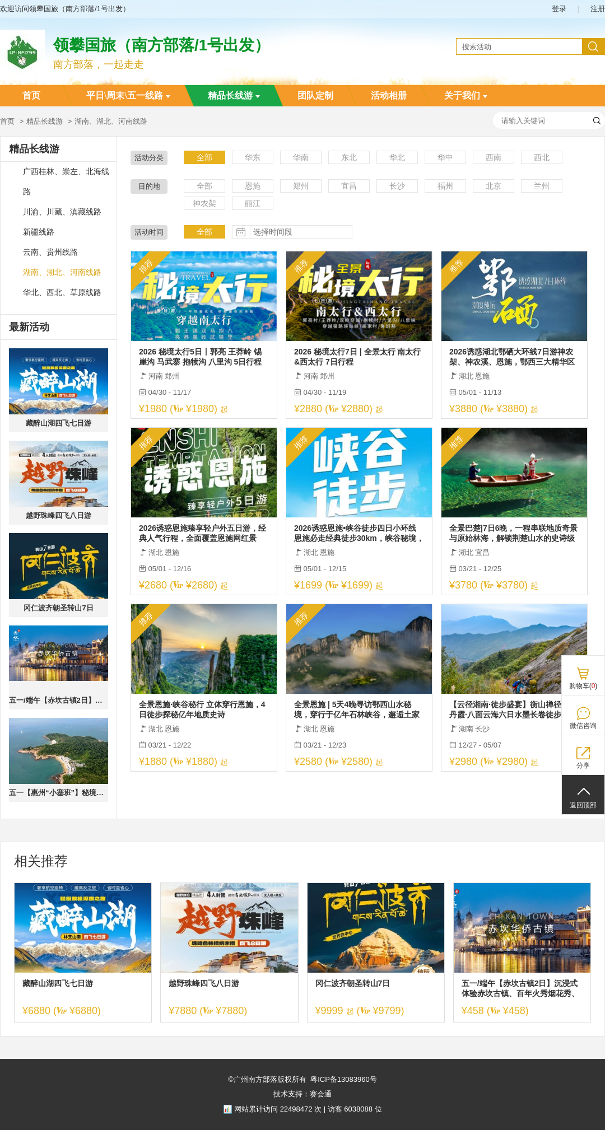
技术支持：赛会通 (302, 1094)
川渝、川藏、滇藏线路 (62, 212)
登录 (559, 8)
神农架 (204, 203)
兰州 (542, 185)
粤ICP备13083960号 (343, 1079)
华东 (252, 157)
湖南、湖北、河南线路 (62, 272)
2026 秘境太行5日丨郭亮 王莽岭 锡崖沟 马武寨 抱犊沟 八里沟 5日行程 (200, 356)
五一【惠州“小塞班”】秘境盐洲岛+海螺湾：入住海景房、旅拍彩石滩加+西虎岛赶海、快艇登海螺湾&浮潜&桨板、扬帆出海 (58, 792)
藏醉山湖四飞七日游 (58, 423)
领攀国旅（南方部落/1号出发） (161, 45)
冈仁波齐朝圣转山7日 (58, 608)
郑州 (301, 185)
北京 (493, 185)
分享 (583, 765)
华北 (397, 157)
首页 (31, 95)
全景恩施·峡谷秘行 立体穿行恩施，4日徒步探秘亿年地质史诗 (202, 709)
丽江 (252, 203)
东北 (349, 157)
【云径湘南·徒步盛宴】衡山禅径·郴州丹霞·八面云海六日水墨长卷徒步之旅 (514, 709)
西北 (542, 157)
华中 (445, 157)
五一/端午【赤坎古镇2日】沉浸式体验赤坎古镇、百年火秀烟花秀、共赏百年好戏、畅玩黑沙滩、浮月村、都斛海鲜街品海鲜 (58, 700)
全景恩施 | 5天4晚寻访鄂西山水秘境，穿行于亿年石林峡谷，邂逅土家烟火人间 (357, 710)
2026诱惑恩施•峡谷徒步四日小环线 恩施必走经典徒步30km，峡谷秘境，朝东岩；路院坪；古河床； (359, 533)
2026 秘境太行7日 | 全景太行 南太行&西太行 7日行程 (357, 356)
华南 (301, 157)
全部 (204, 157)
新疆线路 (38, 232)
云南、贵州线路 (50, 252)
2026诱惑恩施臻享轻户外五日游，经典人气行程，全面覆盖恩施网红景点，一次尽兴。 (202, 533)
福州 (445, 185)
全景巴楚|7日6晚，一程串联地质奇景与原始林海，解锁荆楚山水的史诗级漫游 (513, 533)
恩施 (252, 185)
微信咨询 (583, 726)
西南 (493, 157)
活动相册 (389, 95)
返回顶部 (583, 805)
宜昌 (349, 185)
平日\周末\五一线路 (128, 95)
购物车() (583, 686)
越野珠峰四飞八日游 (58, 515)
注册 (597, 8)
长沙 (397, 185)
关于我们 (465, 95)
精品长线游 (234, 95)
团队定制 (315, 95)
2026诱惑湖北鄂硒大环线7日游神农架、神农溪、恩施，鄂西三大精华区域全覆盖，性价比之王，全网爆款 (512, 357)
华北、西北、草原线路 (62, 292)
